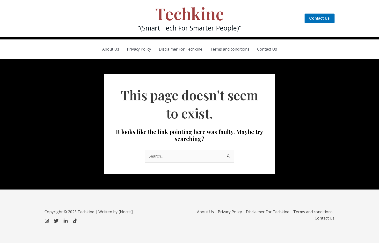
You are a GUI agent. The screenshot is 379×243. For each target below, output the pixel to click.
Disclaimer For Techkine (180, 49)
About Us (110, 49)
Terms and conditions (229, 49)
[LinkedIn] (65, 221)
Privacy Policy (139, 49)
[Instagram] (46, 221)
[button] (320, 18)
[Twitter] (56, 221)
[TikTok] (75, 221)
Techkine (189, 13)
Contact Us (267, 49)
